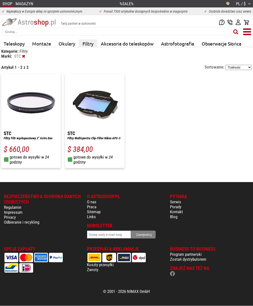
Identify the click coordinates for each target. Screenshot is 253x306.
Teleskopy (14, 44)
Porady (175, 206)
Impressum (13, 212)
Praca (91, 206)
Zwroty (92, 269)
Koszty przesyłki (100, 264)
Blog (173, 216)
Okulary (67, 44)
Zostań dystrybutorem (188, 259)
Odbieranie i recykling (21, 222)
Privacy (10, 217)
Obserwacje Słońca (221, 44)
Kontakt (176, 211)
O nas (91, 201)
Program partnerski (186, 254)
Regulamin (12, 207)
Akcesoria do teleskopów (127, 44)
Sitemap (94, 211)
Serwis (175, 201)
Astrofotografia (177, 44)
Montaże (41, 44)
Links (91, 216)
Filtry (88, 44)
